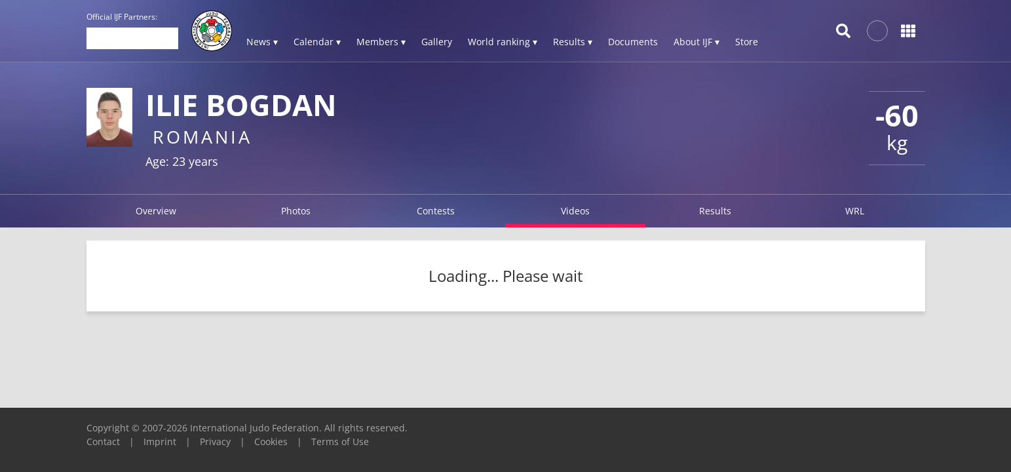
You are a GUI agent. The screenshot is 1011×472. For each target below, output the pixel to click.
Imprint (159, 441)
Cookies (271, 441)
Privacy (215, 441)
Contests (436, 211)
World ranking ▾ (502, 41)
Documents (633, 41)
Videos (575, 211)
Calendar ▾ (317, 41)
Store (746, 41)
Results (715, 211)
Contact (103, 441)
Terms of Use (340, 441)
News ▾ (262, 41)
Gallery (436, 41)
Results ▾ (572, 41)
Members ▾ (381, 41)
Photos (296, 211)
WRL (854, 211)
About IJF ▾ (696, 41)
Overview (156, 211)
